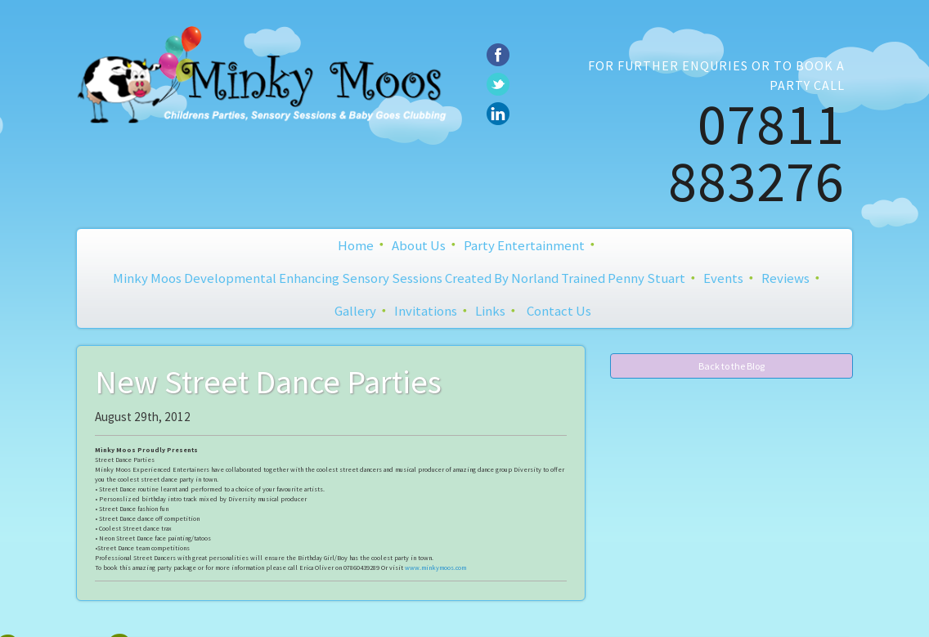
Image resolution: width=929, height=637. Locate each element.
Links (490, 311)
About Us (419, 245)
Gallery (355, 311)
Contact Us (559, 311)
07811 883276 (756, 152)
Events (723, 278)
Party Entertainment (524, 245)
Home (356, 245)
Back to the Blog (731, 366)
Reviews (785, 278)
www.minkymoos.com (435, 567)
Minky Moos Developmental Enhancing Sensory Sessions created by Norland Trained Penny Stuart (399, 278)
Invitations (425, 311)
